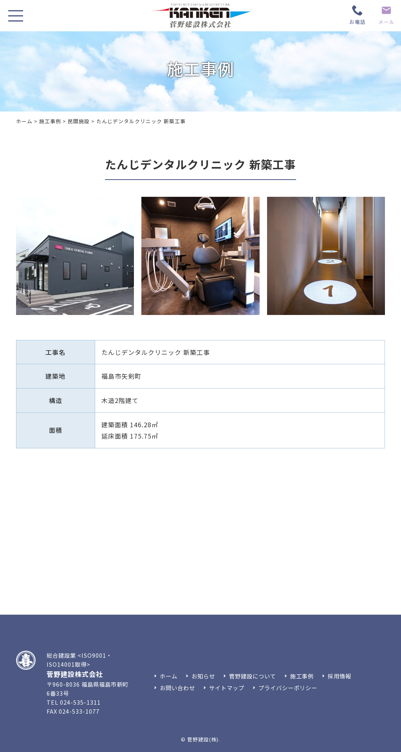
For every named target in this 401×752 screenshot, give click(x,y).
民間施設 (79, 121)
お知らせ (203, 676)
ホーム (24, 121)
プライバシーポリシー (287, 688)
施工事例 (50, 121)
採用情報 (339, 676)
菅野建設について (252, 676)
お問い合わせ (177, 688)
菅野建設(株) (203, 739)
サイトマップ (226, 688)
